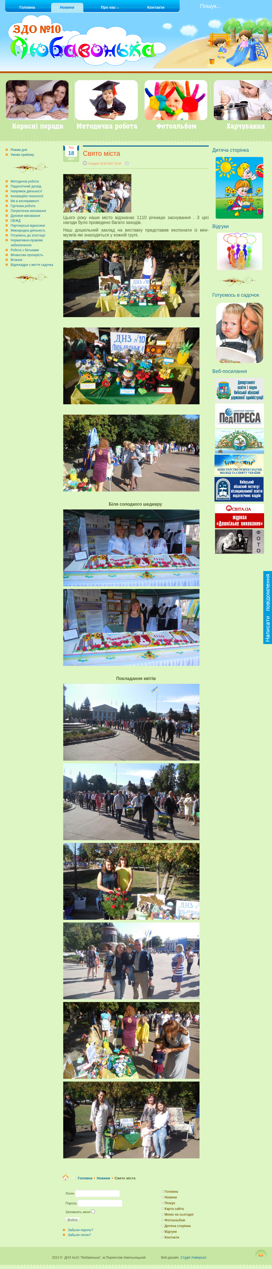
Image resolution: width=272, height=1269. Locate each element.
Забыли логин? (79, 1235)
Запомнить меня (77, 1212)
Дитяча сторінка (178, 1226)
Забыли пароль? (80, 1230)
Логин (69, 1193)
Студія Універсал (193, 1257)
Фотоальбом (175, 1220)
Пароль (71, 1203)
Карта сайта (174, 1209)
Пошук (170, 1203)
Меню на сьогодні (179, 1214)
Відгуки (171, 1232)
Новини (103, 1178)
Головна (85, 1178)
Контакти (172, 1237)
